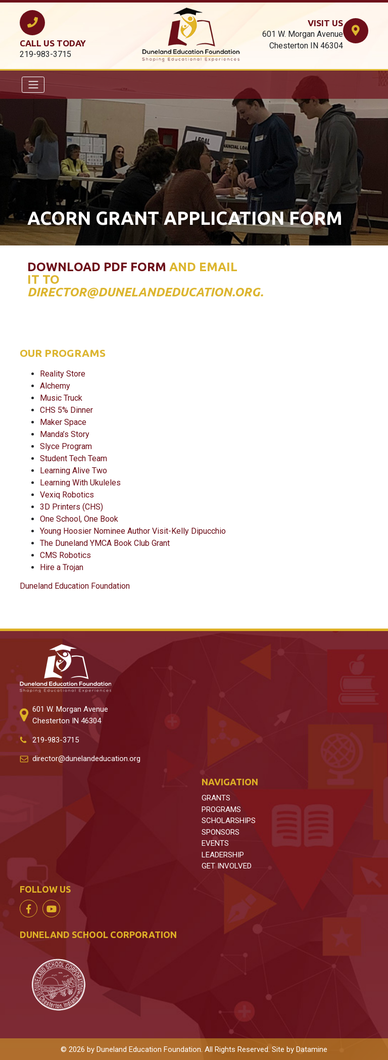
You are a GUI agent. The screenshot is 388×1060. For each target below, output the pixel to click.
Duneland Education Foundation (75, 586)
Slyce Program (66, 446)
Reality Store (62, 374)
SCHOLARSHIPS (229, 820)
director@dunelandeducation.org (86, 758)
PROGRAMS (221, 809)
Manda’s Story (64, 434)
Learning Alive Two (73, 470)
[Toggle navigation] (33, 85)
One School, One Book (79, 519)
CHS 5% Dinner (66, 410)
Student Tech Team (73, 458)
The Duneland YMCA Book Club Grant (105, 543)
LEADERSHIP (223, 854)
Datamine (311, 1049)
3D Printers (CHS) (71, 507)
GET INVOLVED (227, 865)
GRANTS (216, 797)
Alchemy (55, 386)
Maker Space (63, 422)
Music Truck (61, 398)
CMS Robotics (65, 555)
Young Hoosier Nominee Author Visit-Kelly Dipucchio (133, 531)
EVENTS (215, 843)
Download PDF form (96, 267)
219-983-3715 (55, 739)
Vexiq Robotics (67, 495)
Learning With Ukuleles (80, 482)
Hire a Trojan (61, 567)
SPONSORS (220, 832)
